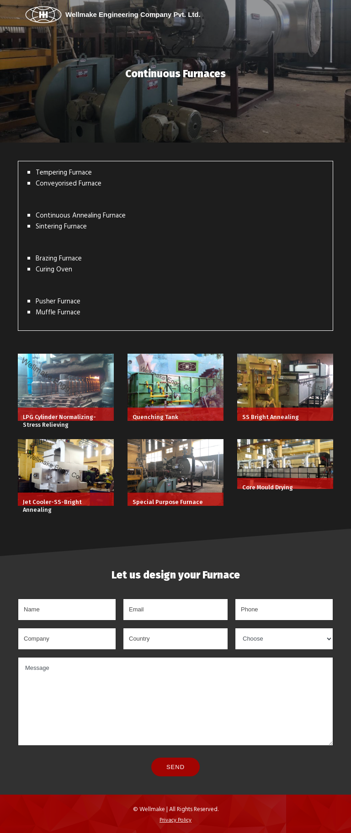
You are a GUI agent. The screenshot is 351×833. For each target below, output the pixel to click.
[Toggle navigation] (320, 14)
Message (175, 701)
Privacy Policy (175, 819)
